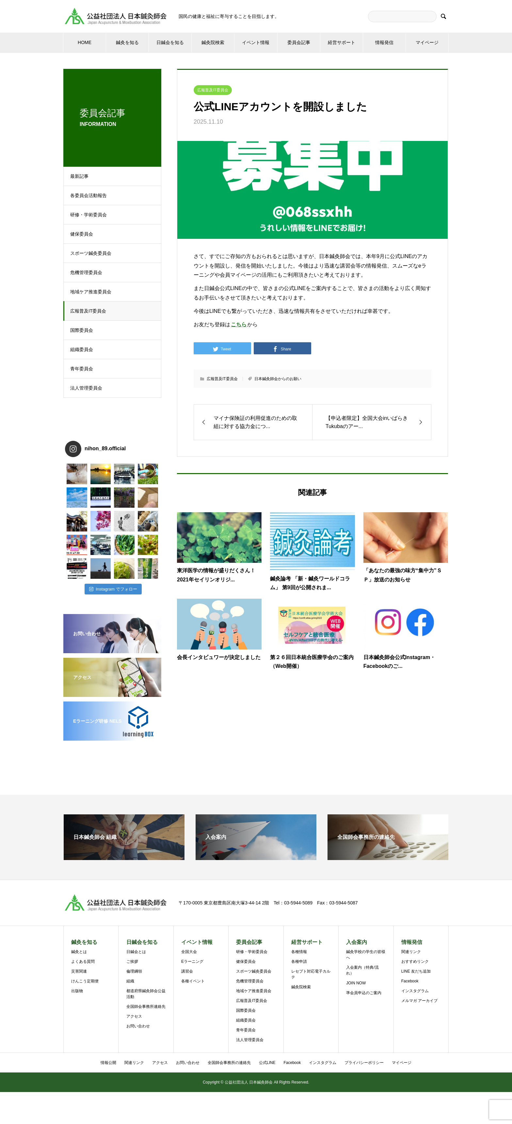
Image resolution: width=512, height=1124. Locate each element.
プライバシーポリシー (364, 1062)
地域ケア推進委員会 (90, 291)
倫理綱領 (134, 971)
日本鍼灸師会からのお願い (277, 379)
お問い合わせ (138, 1026)
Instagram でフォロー (113, 589)
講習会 (187, 971)
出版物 (77, 991)
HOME (84, 42)
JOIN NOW (356, 983)
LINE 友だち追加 (416, 971)
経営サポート (341, 42)
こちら (239, 324)
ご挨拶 (132, 961)
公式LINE (267, 1062)
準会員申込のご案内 (363, 993)
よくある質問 (83, 961)
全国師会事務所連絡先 (146, 1006)
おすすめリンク (415, 961)
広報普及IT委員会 (88, 311)
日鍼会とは (136, 951)
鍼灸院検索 (212, 42)
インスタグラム (415, 991)
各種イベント (193, 981)
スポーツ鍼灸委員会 (90, 253)
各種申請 (299, 961)
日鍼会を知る (170, 42)
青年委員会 (81, 368)
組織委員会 (81, 349)
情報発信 (384, 42)
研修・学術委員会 (88, 214)
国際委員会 (81, 330)
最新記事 (79, 176)
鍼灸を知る (127, 42)
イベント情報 (255, 42)
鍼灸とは (79, 951)
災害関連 (79, 971)
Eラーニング (192, 961)
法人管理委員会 (86, 388)
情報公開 (108, 1062)
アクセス (134, 1016)
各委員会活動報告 (88, 195)
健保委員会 (81, 234)
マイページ (427, 42)
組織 (130, 981)
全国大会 (189, 951)
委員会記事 (298, 42)
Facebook (410, 981)
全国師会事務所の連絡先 (229, 1062)
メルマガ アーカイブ (419, 1000)
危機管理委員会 (86, 272)
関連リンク (411, 951)
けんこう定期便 (85, 981)
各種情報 (299, 951)
